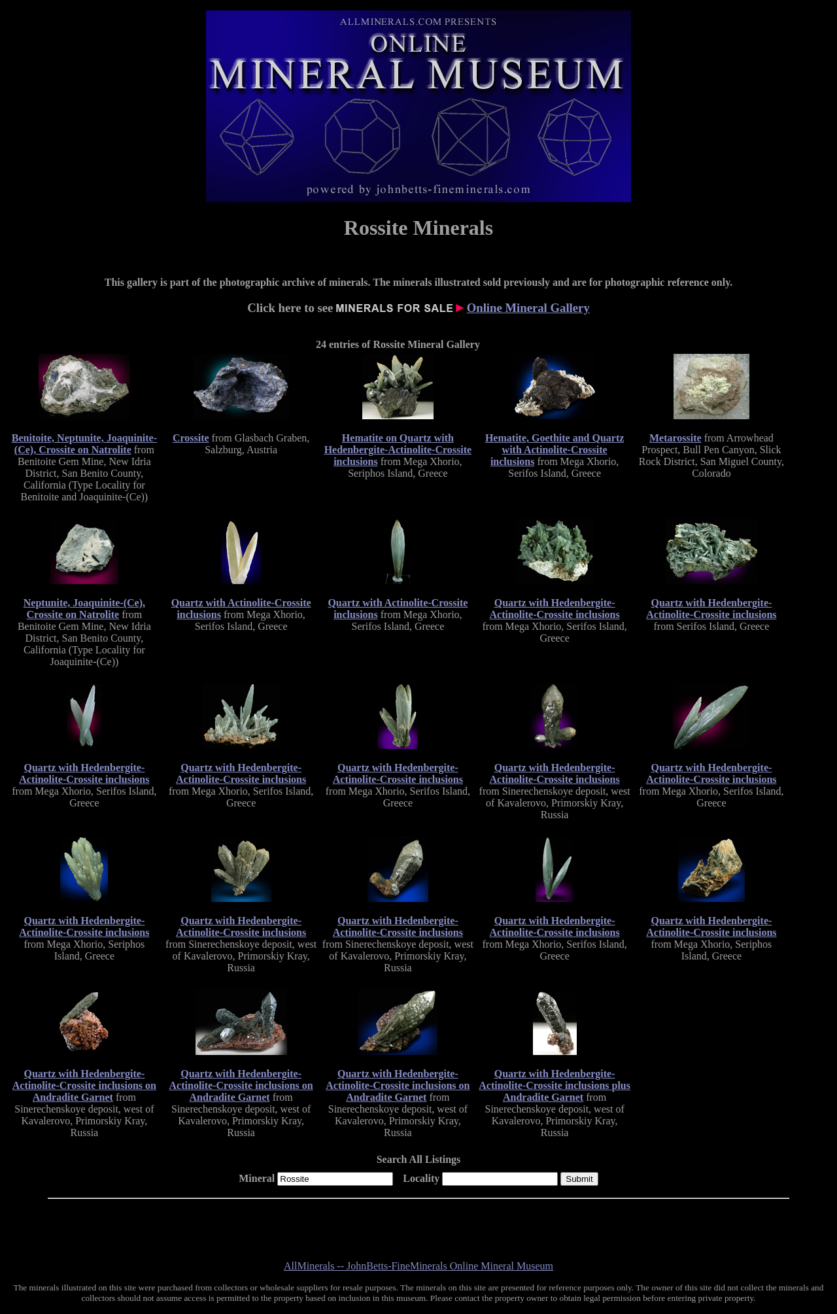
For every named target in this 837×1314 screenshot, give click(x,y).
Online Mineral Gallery (528, 308)
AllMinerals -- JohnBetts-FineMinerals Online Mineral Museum (418, 1265)
